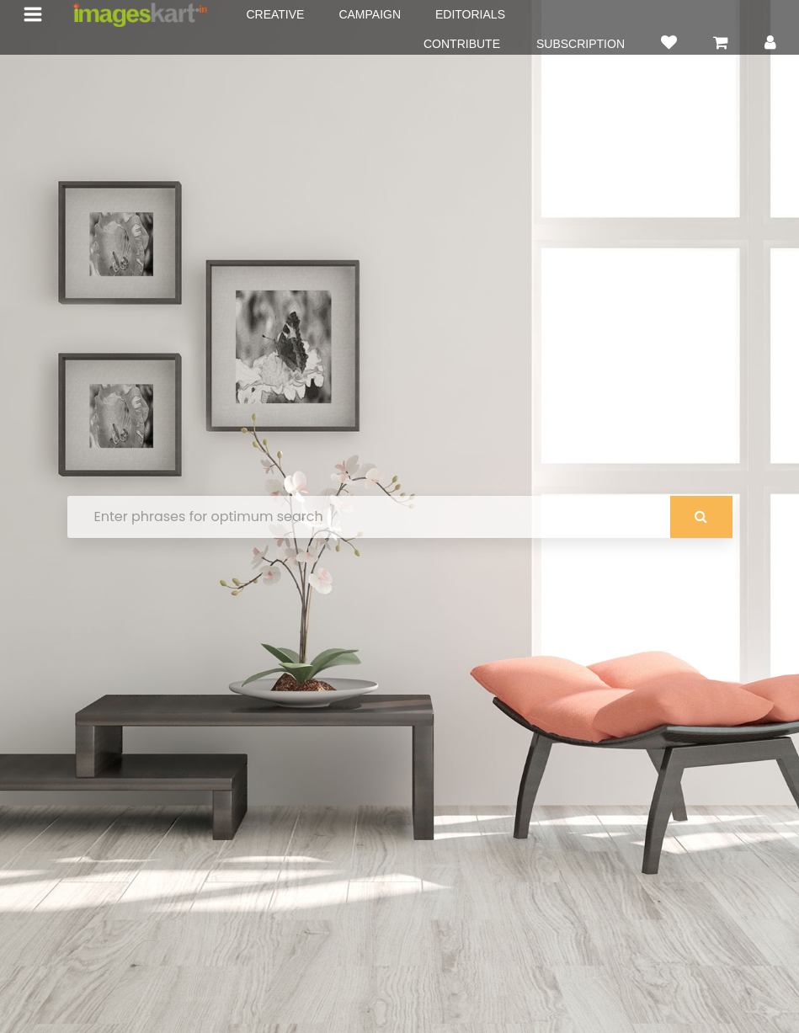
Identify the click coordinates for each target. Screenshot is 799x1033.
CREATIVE (275, 14)
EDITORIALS (470, 14)
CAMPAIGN (369, 14)
